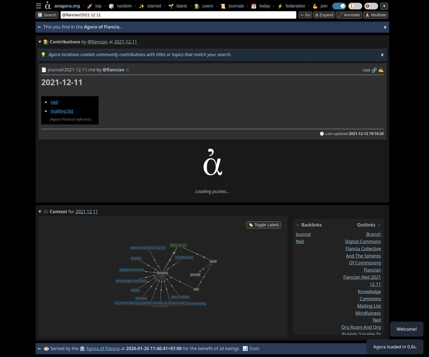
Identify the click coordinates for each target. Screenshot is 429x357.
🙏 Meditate (375, 15)
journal (303, 234)
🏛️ (82, 348)
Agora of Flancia (103, 348)
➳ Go (305, 15)
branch (373, 234)
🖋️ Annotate (349, 15)
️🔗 (374, 70)
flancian (372, 270)
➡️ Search (47, 15)
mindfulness (368, 313)
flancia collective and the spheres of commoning (363, 256)
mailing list (62, 111)
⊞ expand (324, 15)
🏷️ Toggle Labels (263, 225)
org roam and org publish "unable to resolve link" (361, 334)
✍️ (381, 70)
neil (54, 102)
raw (366, 70)
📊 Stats (251, 348)
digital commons (363, 241)
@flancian (97, 42)
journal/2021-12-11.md (71, 70)
